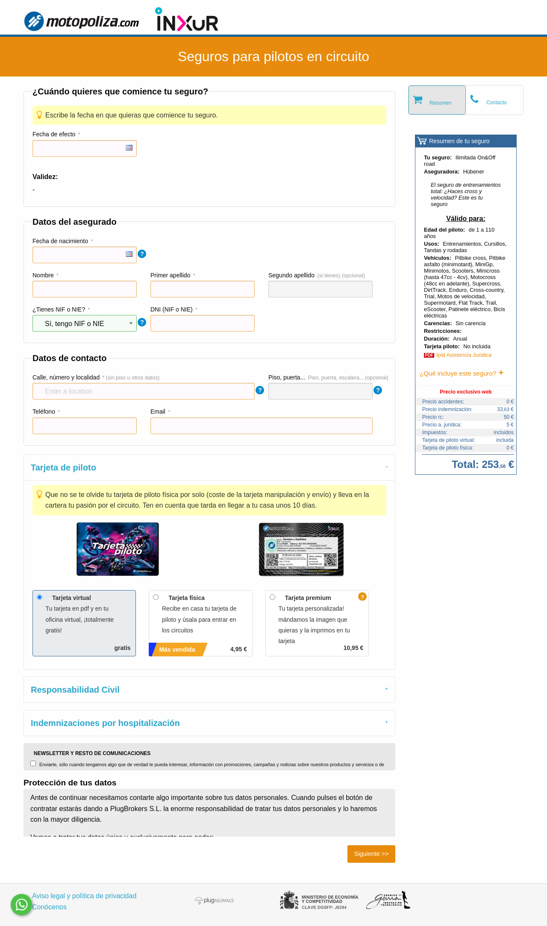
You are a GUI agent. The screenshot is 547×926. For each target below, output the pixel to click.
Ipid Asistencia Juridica (463, 355)
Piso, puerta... (286, 377)
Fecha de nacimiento (60, 241)
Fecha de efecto (53, 134)
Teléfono (43, 411)
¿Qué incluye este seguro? (458, 373)
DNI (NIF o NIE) (171, 309)
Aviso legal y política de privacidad (84, 896)
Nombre (43, 275)
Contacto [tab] (496, 103)
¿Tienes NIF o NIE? (58, 309)
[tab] (209, 467)
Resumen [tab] (440, 103)
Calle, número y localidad (66, 377)
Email (157, 411)
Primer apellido (170, 275)
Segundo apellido (291, 275)
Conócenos (49, 907)
